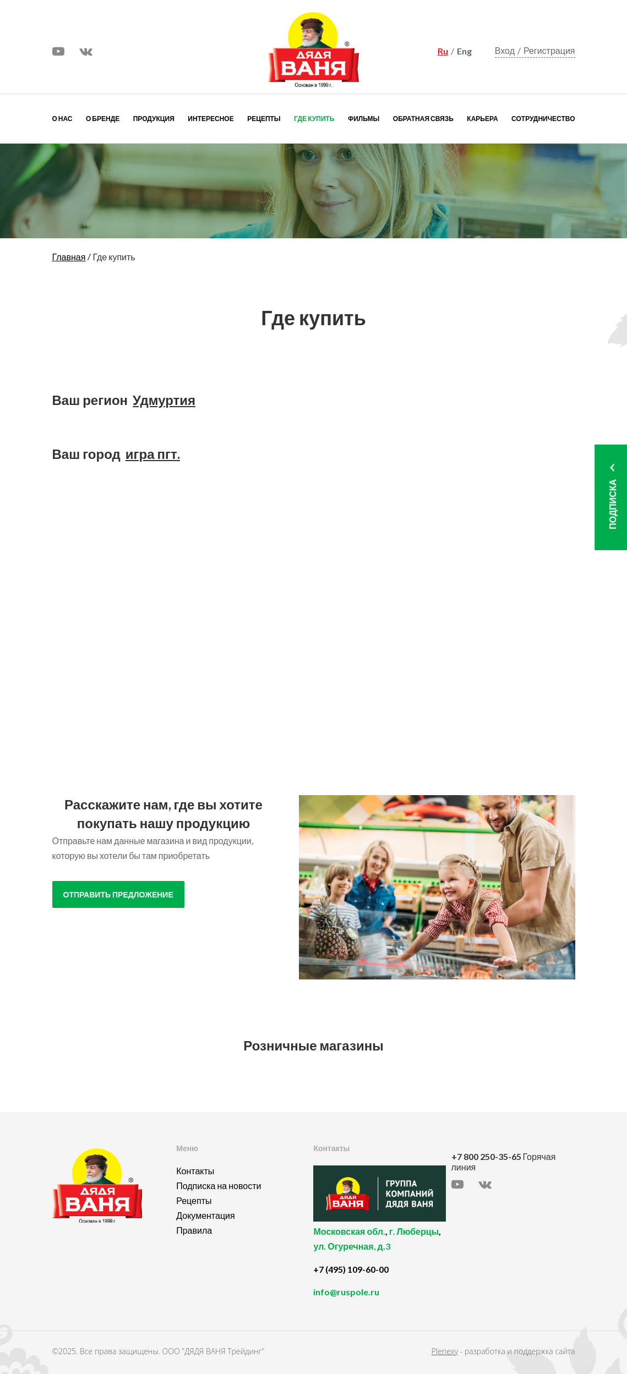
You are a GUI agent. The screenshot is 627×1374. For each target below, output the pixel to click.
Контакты (195, 1170)
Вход (505, 50)
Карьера (482, 118)
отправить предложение (118, 895)
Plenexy (445, 1351)
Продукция (154, 118)
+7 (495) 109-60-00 (351, 1269)
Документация (205, 1215)
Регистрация (549, 50)
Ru (443, 51)
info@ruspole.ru (346, 1292)
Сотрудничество (543, 118)
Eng (464, 51)
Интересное (210, 118)
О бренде (102, 118)
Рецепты (263, 118)
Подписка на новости (218, 1185)
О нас (62, 118)
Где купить (314, 118)
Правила (194, 1230)
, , (379, 1245)
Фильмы (363, 118)
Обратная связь (423, 118)
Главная (69, 256)
